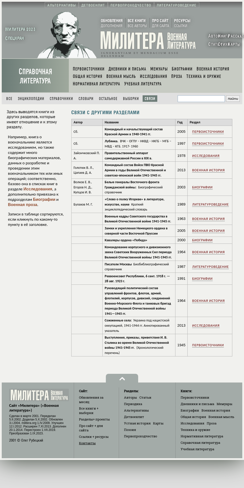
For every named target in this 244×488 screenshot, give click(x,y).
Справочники (61, 98)
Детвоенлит (134, 417)
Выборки (131, 98)
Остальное (108, 98)
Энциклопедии (31, 98)
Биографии (44, 199)
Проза (211, 423)
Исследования (38, 189)
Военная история (208, 170)
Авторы (130, 397)
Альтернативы (136, 410)
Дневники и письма (197, 404)
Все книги (88, 410)
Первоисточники (208, 132)
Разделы (94, 419)
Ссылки (94, 436)
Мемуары (224, 404)
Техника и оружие (195, 429)
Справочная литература (35, 76)
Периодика (133, 404)
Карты (158, 423)
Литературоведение (210, 204)
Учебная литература (197, 449)
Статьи (145, 397)
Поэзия (130, 429)
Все (9, 98)
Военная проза (22, 205)
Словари (86, 98)
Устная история (137, 423)
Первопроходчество (140, 436)
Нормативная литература (202, 436)
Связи (150, 98)
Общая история (193, 417)
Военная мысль (221, 417)
